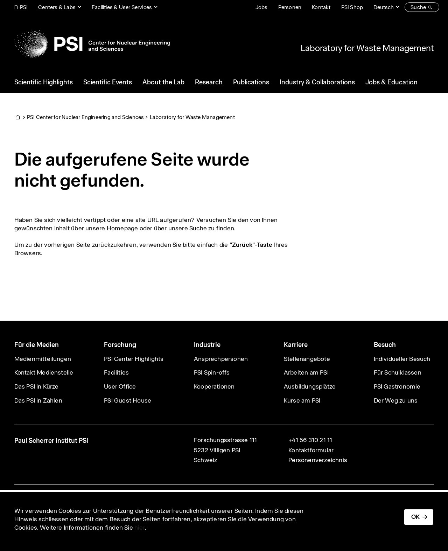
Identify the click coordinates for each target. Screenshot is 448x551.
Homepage (122, 228)
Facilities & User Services (122, 7)
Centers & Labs (57, 7)
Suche (198, 228)
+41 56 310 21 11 (310, 440)
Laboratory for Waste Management (367, 48)
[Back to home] (92, 44)
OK (415, 516)
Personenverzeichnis (317, 459)
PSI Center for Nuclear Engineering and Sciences (85, 117)
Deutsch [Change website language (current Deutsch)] (383, 7)
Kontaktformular (311, 450)
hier (139, 527)
